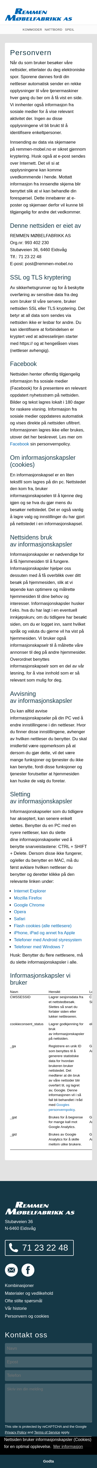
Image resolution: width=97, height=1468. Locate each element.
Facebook (19, 444)
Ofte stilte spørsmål (23, 1300)
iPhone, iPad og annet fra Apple (44, 932)
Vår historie (16, 1308)
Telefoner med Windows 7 (39, 946)
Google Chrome (29, 905)
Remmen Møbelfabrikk (38, 14)
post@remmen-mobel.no (11, 1270)
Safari (19, 918)
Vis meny (85, 12)
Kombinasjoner (19, 1285)
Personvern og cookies (27, 1316)
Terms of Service (47, 1432)
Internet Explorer (30, 891)
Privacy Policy (16, 1432)
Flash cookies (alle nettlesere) (43, 925)
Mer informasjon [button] (68, 1446)
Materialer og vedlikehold (29, 1293)
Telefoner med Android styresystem (48, 939)
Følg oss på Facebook (27, 1270)
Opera (20, 911)
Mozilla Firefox (28, 898)
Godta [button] (48, 1461)
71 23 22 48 (45, 1247)
